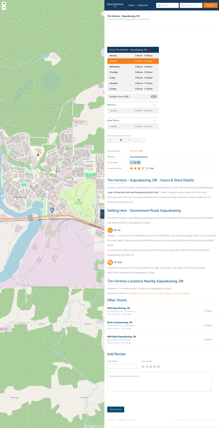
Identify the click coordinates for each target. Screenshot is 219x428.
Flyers (131, 5)
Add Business (180, 420)
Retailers (122, 420)
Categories (142, 5)
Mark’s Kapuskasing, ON (119, 322)
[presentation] (128, 401)
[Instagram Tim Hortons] (138, 162)
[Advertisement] (161, 37)
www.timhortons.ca (139, 157)
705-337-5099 (136, 151)
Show (154, 97)
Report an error (134, 140)
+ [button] (4, 4)
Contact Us (194, 420)
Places (111, 420)
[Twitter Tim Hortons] (135, 162)
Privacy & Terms (209, 420)
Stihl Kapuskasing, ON (118, 308)
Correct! (115, 140)
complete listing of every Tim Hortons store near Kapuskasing (159, 293)
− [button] (4, 8)
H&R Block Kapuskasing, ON (121, 336)
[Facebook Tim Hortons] (131, 162)
